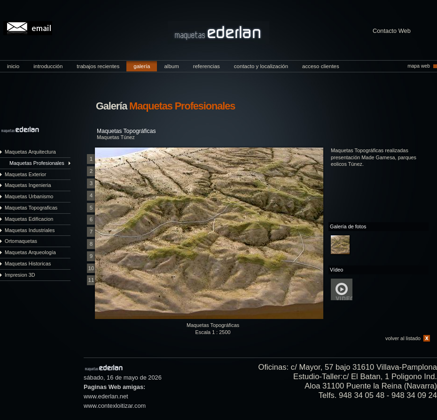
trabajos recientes (98, 66)
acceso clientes (320, 66)
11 (91, 280)
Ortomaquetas (21, 241)
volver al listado (403, 338)
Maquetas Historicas (28, 263)
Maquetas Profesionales (36, 163)
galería (141, 66)
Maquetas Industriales (30, 230)
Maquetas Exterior (25, 174)
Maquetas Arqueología (30, 252)
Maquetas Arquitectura (30, 152)
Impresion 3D (20, 275)
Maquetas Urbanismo (29, 196)
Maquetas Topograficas (31, 207)
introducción (47, 66)
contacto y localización (261, 66)
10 (91, 268)
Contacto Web (392, 31)
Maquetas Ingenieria (28, 185)
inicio (13, 66)
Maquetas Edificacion (29, 219)
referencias (206, 66)
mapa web (418, 66)
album (171, 66)
